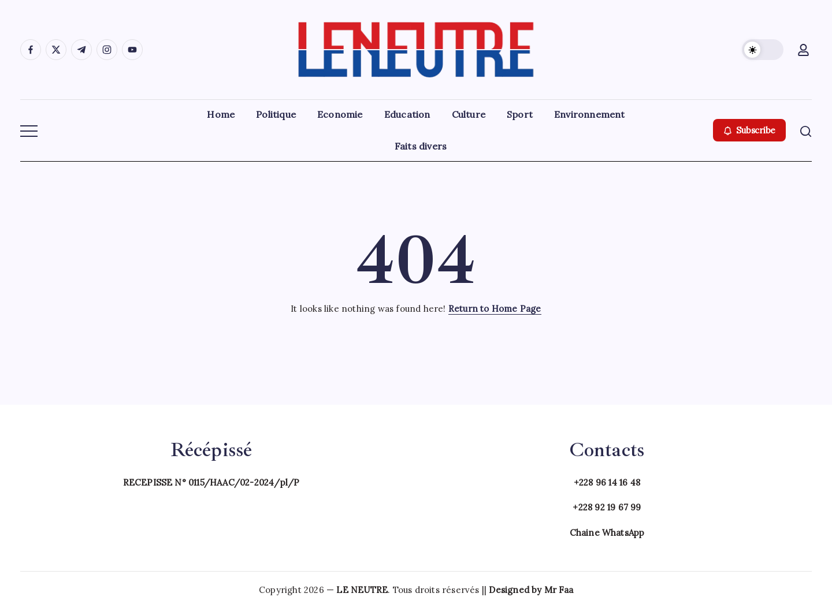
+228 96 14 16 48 (607, 482)
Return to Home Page (494, 308)
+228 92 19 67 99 (607, 507)
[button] (762, 49)
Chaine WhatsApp (607, 532)
